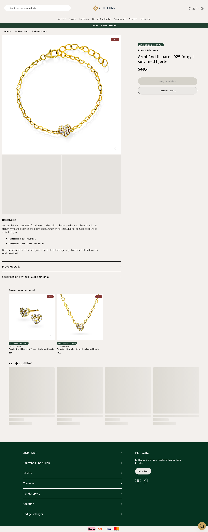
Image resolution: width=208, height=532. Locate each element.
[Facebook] (144, 480)
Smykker (61, 19)
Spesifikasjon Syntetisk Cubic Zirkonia (25, 277)
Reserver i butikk (168, 90)
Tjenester (29, 483)
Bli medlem (143, 471)
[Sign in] (193, 8)
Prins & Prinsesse (148, 50)
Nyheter (133, 19)
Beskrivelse (9, 220)
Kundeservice (31, 493)
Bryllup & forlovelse (101, 19)
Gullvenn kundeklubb (36, 463)
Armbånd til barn (39, 31)
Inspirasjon (145, 19)
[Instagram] (138, 480)
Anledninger (120, 19)
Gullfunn (28, 504)
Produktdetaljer (12, 266)
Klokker (72, 19)
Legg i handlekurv (167, 81)
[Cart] (202, 8)
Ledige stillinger (33, 514)
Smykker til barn (22, 31)
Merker (27, 473)
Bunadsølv (84, 19)
